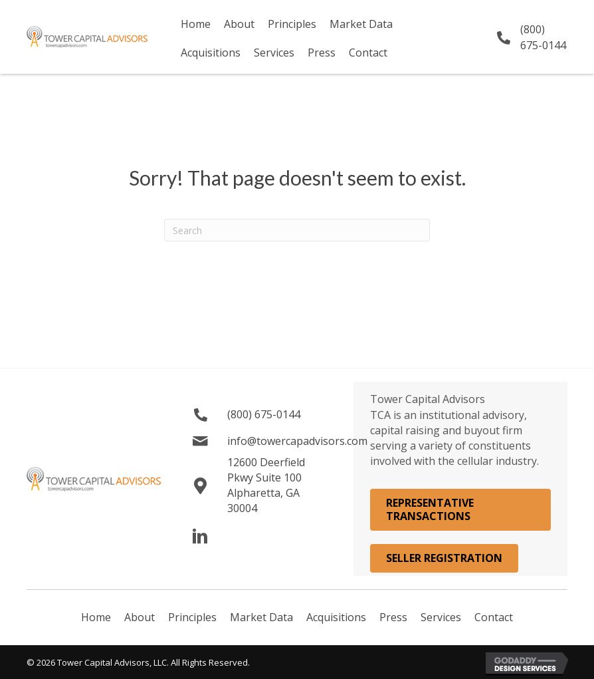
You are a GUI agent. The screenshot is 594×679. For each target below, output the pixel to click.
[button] (201, 537)
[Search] (297, 230)
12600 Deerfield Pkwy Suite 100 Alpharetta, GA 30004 (266, 485)
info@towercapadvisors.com (297, 441)
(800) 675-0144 (543, 37)
